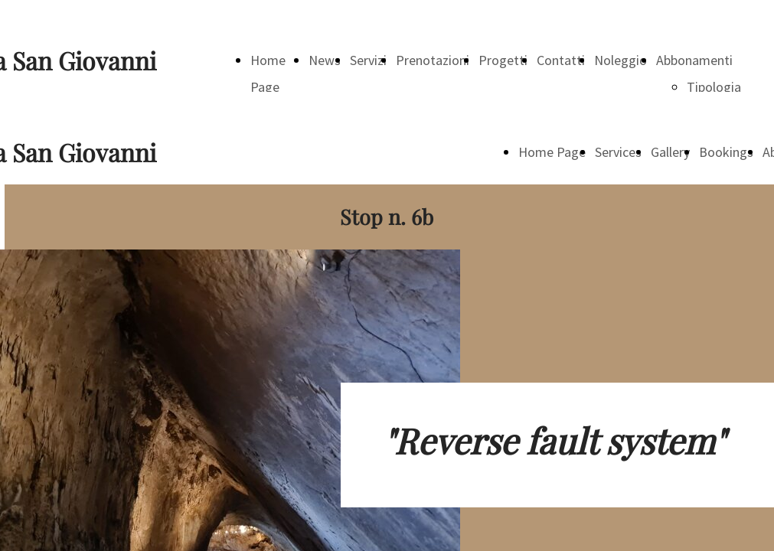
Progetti (502, 60)
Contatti (561, 60)
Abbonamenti (694, 60)
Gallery (670, 152)
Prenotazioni (432, 60)
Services (618, 152)
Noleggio (620, 60)
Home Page (552, 152)
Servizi (368, 60)
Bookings (726, 152)
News (325, 60)
